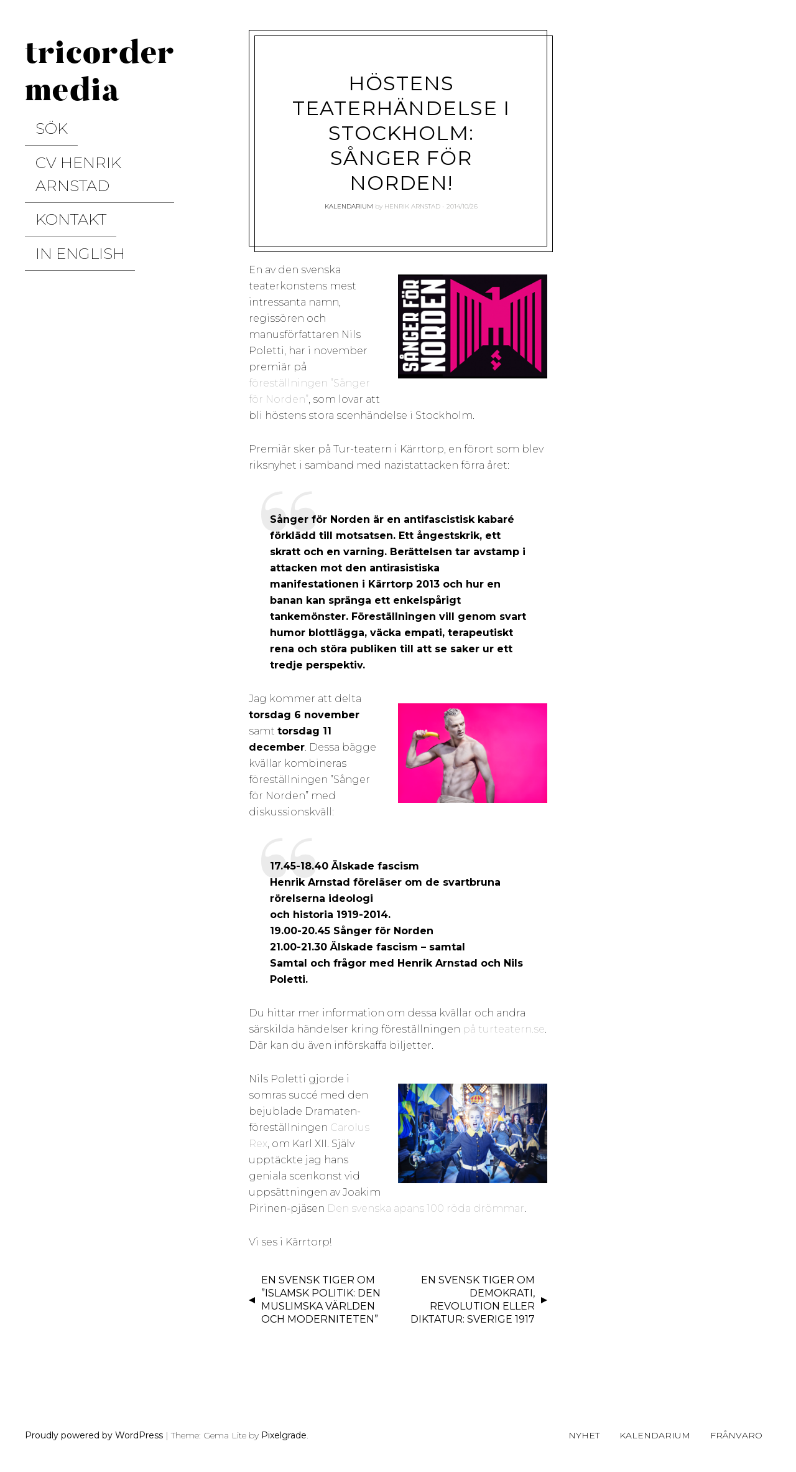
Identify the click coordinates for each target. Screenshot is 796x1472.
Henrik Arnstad (412, 206)
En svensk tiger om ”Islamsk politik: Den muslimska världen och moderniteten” (321, 1299)
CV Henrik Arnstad (84, 142)
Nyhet (583, 1435)
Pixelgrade (284, 1435)
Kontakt (50, 164)
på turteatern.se (504, 1029)
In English (57, 185)
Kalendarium (349, 206)
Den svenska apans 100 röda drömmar (425, 1208)
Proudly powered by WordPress (94, 1435)
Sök (37, 121)
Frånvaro (736, 1435)
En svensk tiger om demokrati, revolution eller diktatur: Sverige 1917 (472, 1299)
